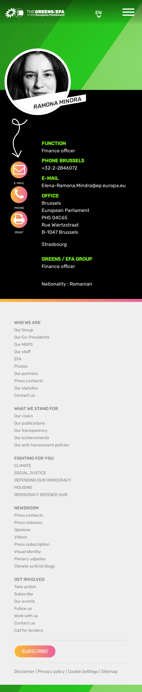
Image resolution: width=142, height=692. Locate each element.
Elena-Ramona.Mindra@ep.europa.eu (84, 185)
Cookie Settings (83, 671)
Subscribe (35, 651)
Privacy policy (51, 671)
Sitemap (109, 671)
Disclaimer (24, 671)
